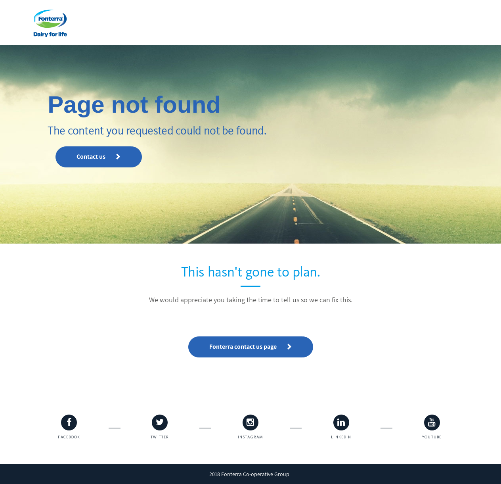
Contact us (98, 156)
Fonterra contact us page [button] (250, 346)
